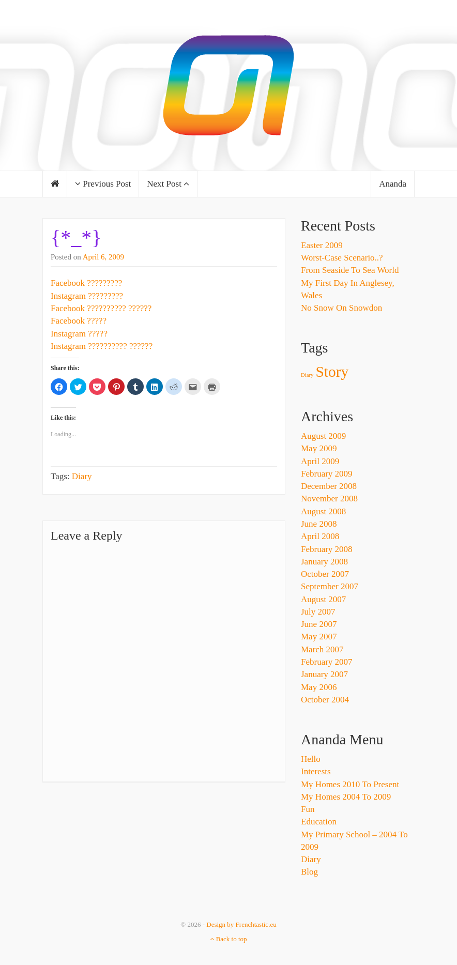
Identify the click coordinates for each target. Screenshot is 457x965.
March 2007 (322, 649)
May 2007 (319, 636)
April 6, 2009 (103, 257)
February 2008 (327, 549)
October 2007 (325, 574)
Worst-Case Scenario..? (342, 258)
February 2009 (327, 474)
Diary (82, 476)
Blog (309, 872)
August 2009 (323, 436)
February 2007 (327, 662)
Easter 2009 (322, 245)
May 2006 (319, 687)
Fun (307, 809)
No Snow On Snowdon (341, 308)
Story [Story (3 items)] (332, 371)
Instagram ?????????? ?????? (102, 346)
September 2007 (329, 586)
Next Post (168, 184)
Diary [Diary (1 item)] (307, 375)
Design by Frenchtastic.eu (241, 924)
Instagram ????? (79, 334)
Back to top (228, 939)
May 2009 (319, 448)
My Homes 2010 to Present (350, 784)
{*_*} (76, 237)
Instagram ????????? (87, 296)
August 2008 (323, 511)
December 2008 (329, 486)
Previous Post (103, 184)
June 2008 (319, 524)
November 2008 (329, 498)
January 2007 (324, 674)
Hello (311, 759)
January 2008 (324, 561)
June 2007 (319, 624)
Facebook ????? (78, 321)
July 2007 (318, 612)
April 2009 (320, 461)
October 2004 (325, 699)
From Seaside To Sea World (350, 270)
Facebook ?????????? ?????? (101, 308)
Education (319, 821)
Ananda (392, 184)
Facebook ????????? (86, 283)
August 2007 (323, 599)
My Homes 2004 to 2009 (346, 797)
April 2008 (320, 536)
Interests (316, 771)
